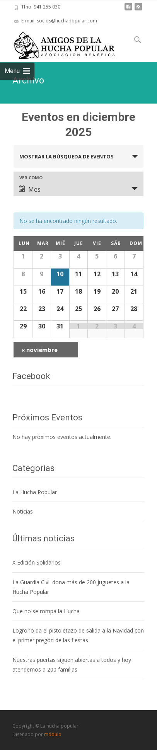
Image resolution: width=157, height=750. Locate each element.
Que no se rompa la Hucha (46, 611)
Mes (30, 189)
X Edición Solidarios (36, 562)
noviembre (39, 350)
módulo (52, 734)
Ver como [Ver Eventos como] (31, 177)
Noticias (22, 511)
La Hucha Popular (34, 492)
